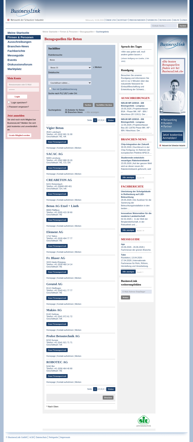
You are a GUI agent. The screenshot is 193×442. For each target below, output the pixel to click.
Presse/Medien (137, 20)
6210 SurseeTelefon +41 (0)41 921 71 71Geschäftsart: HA (59, 342)
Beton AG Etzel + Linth (62, 206)
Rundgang (166, 20)
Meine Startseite (18, 32)
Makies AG (54, 310)
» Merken (97, 67)
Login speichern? (19, 102)
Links (184, 20)
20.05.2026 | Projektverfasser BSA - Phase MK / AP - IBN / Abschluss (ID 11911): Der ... (134, 108)
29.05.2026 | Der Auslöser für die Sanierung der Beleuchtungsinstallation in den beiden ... (136, 199)
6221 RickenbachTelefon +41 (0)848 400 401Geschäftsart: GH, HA (59, 186)
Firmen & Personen (21, 37)
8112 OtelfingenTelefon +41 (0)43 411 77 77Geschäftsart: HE (59, 290)
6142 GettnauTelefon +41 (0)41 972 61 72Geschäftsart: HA (59, 316)
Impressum (65, 437)
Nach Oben (53, 406)
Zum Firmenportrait (57, 142)
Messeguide (16, 55)
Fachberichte (16, 50)
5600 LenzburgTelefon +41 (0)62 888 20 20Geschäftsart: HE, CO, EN (59, 160)
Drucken (108, 397)
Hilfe (176, 20)
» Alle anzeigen (92, 112)
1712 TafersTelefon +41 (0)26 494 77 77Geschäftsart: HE (59, 238)
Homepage (51, 148)
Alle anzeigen (128, 177)
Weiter (111, 120)
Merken (78, 148)
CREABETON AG (59, 180)
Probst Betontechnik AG (63, 336)
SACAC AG (54, 154)
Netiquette (53, 437)
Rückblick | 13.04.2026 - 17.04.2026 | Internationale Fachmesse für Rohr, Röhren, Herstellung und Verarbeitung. (135, 260)
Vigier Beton (55, 128)
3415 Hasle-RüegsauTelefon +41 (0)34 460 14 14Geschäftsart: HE (59, 264)
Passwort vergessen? (19, 107)
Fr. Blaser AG (55, 258)
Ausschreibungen (19, 41)
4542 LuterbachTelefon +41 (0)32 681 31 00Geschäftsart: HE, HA (59, 134)
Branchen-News (18, 46)
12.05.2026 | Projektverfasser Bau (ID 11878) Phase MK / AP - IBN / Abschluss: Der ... (136, 125)
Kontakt (123, 20)
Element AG (54, 232)
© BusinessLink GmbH (16, 437)
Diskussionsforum (20, 64)
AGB (31, 437)
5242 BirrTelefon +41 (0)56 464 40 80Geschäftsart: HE (59, 368)
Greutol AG (54, 284)
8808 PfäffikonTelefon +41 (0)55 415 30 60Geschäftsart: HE (59, 212)
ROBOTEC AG (57, 362)
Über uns (111, 20)
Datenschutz (41, 437)
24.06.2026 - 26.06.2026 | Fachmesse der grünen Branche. (136, 247)
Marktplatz (14, 69)
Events (12, 59)
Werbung (152, 20)
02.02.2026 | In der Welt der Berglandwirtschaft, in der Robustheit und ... (136, 219)
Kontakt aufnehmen (65, 148)
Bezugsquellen (87, 32)
